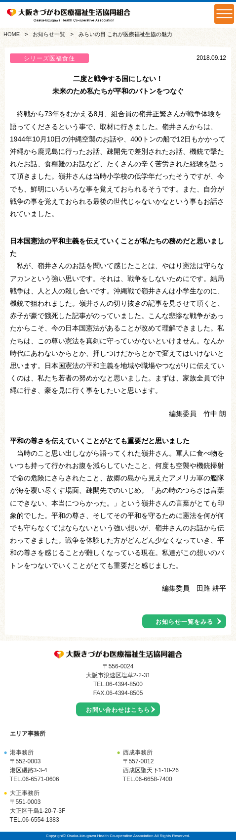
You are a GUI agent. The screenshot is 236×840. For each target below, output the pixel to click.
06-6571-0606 (40, 779)
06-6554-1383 (40, 819)
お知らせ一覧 (49, 34)
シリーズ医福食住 (49, 58)
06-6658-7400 (153, 779)
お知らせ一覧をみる (184, 621)
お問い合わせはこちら (118, 709)
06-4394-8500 (124, 684)
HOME (11, 34)
